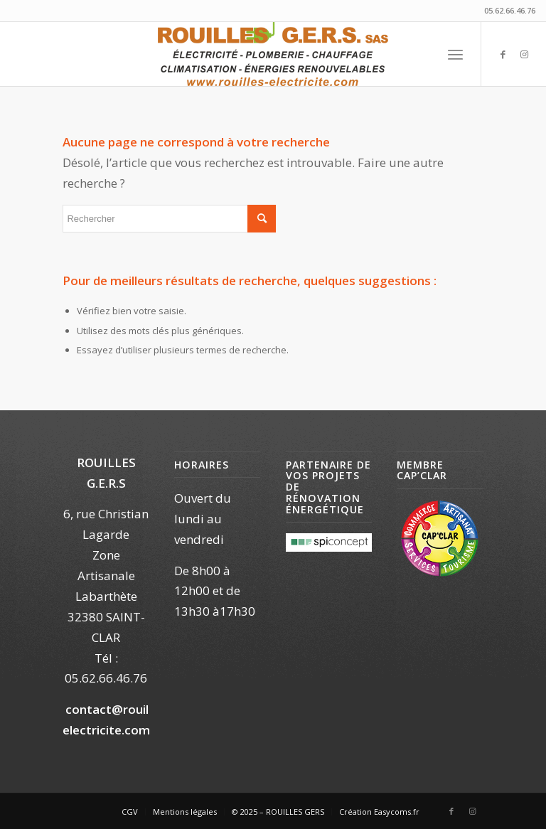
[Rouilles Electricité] (273, 54)
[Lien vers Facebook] (503, 54)
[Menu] (455, 54)
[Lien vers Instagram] (524, 54)
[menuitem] (455, 54)
